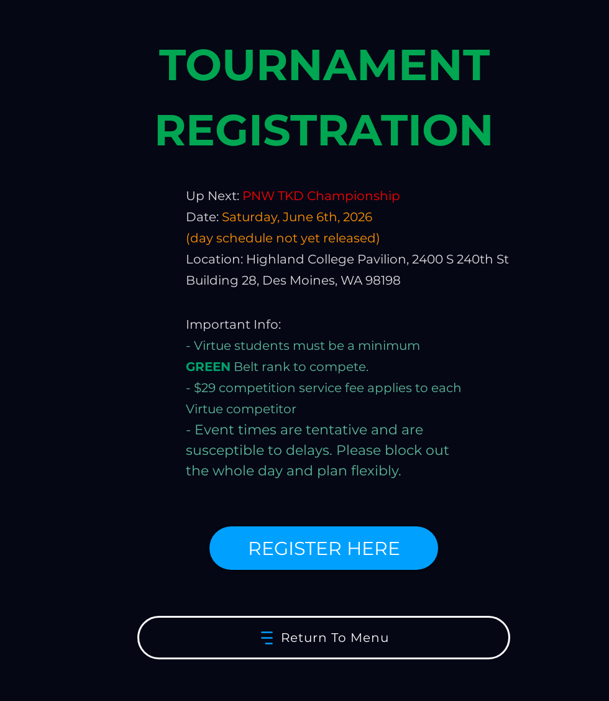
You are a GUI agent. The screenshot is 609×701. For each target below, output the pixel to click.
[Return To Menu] (323, 637)
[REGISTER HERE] (323, 548)
